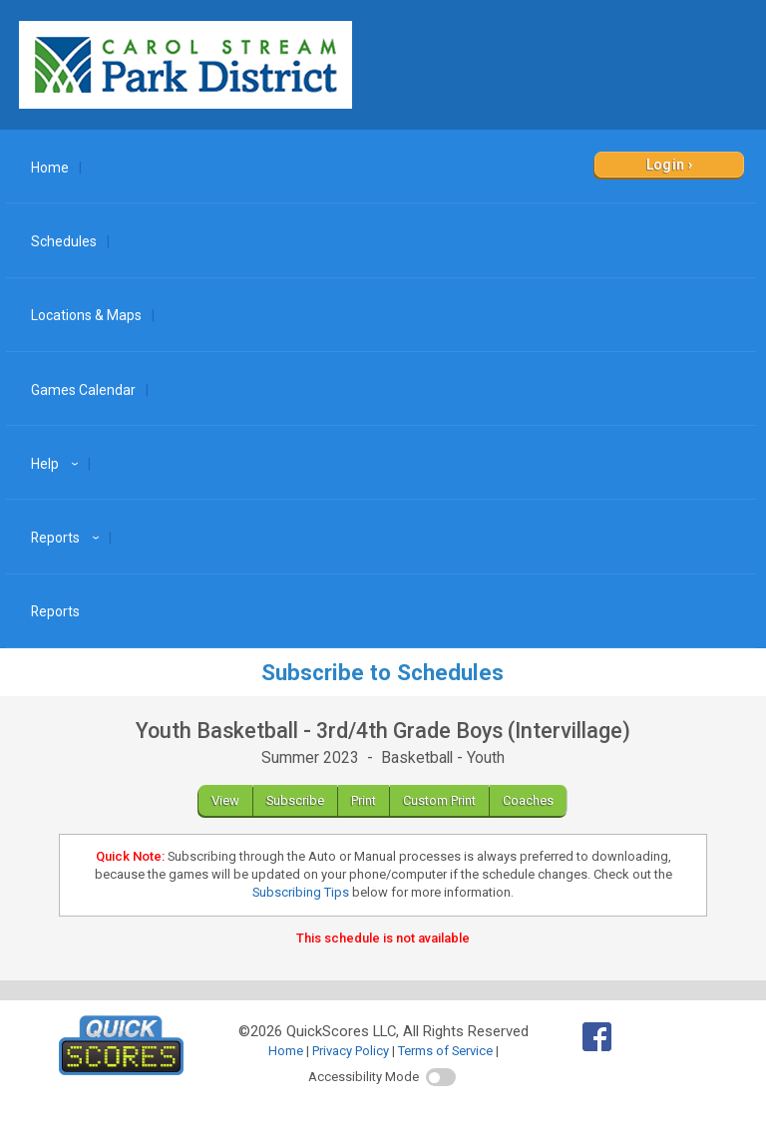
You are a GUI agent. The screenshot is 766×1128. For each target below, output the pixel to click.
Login (665, 165)
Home (50, 168)
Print (363, 800)
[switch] (441, 1077)
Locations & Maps (86, 315)
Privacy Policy (350, 1050)
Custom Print (439, 800)
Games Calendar (83, 390)
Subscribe (295, 800)
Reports (68, 538)
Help (57, 464)
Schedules (64, 241)
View (225, 800)
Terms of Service (445, 1050)
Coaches (528, 800)
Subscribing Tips (300, 892)
